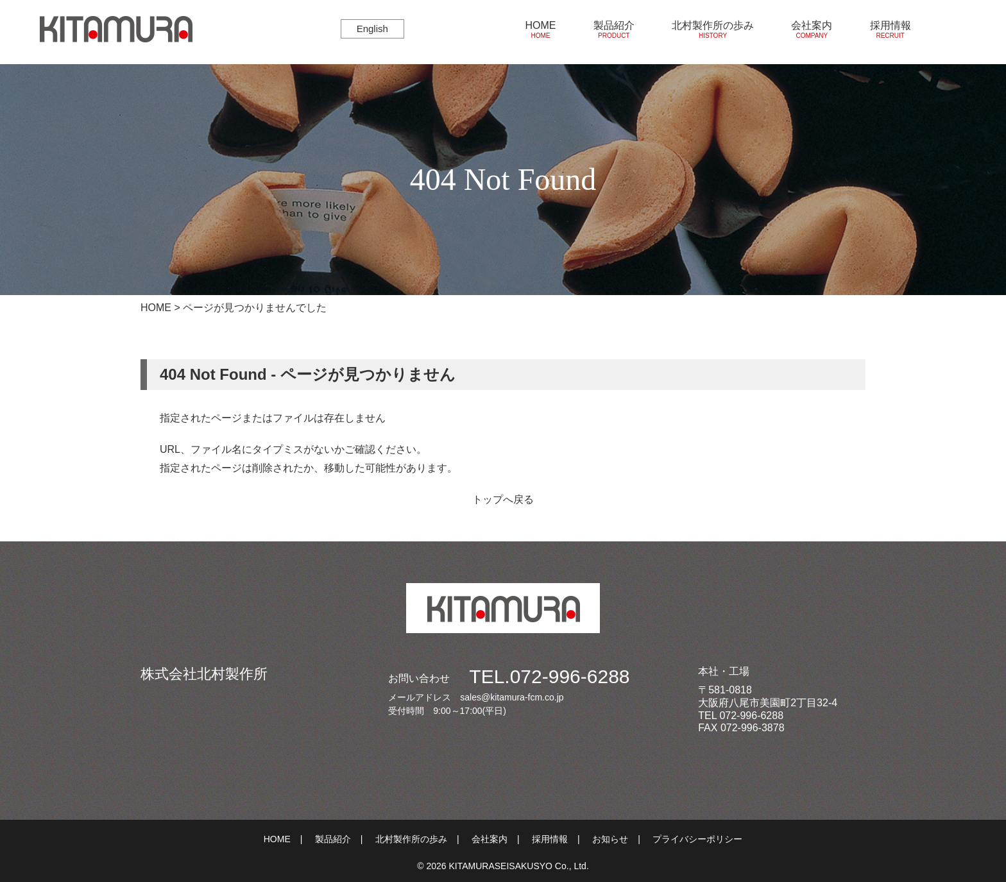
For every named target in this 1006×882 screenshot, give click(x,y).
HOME (540, 30)
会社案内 (811, 30)
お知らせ (610, 839)
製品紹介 (614, 30)
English (372, 28)
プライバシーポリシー (697, 839)
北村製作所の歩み (713, 30)
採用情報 (890, 30)
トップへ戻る (503, 499)
